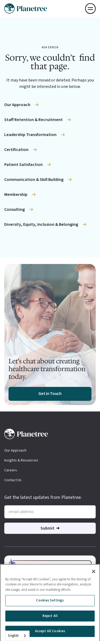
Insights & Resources (21, 460)
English (13, 635)
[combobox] (17, 636)
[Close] (93, 573)
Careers (10, 470)
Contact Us (13, 480)
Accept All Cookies (50, 632)
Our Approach (15, 450)
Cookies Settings (50, 601)
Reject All (50, 617)
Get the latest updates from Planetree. (43, 497)
